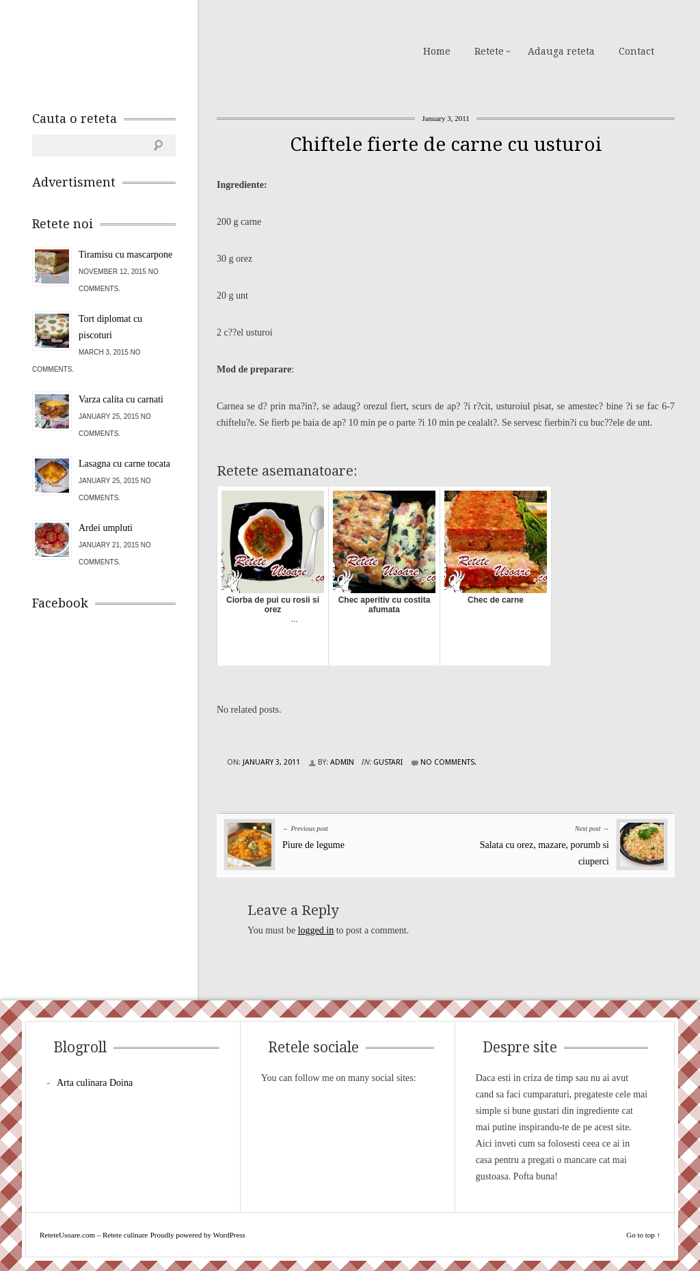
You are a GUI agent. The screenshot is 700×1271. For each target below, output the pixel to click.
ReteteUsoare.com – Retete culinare (130, 49)
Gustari (388, 762)
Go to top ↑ (643, 1235)
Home (436, 51)
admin (342, 762)
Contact (636, 51)
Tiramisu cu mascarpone (125, 254)
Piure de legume (313, 845)
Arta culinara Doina (95, 1083)
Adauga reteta (561, 51)
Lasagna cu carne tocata (124, 464)
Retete (489, 51)
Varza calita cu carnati (121, 399)
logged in (316, 930)
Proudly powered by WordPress (197, 1235)
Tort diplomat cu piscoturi (110, 327)
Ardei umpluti (106, 528)
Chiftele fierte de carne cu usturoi (446, 144)
